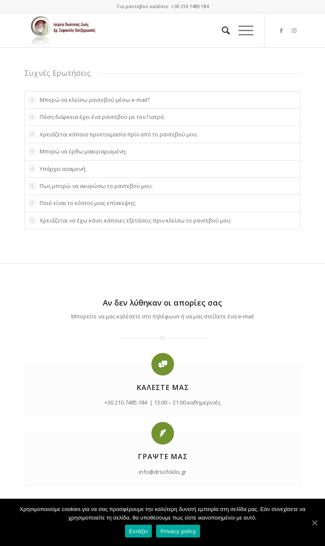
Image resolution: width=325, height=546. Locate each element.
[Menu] (241, 30)
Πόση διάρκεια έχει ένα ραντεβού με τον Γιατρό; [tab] (97, 117)
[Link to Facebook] (281, 30)
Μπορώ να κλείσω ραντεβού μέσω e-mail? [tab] (89, 100)
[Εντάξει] (314, 522)
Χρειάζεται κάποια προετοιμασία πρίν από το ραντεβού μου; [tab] (113, 134)
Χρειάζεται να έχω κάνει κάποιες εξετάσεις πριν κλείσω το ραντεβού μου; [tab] (130, 220)
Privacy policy (178, 531)
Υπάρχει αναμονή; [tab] (58, 169)
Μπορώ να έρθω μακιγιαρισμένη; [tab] (78, 151)
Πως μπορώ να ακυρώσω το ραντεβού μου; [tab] (91, 186)
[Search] (221, 30)
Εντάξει (138, 531)
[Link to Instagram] (294, 30)
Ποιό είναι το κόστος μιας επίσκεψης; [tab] (82, 203)
